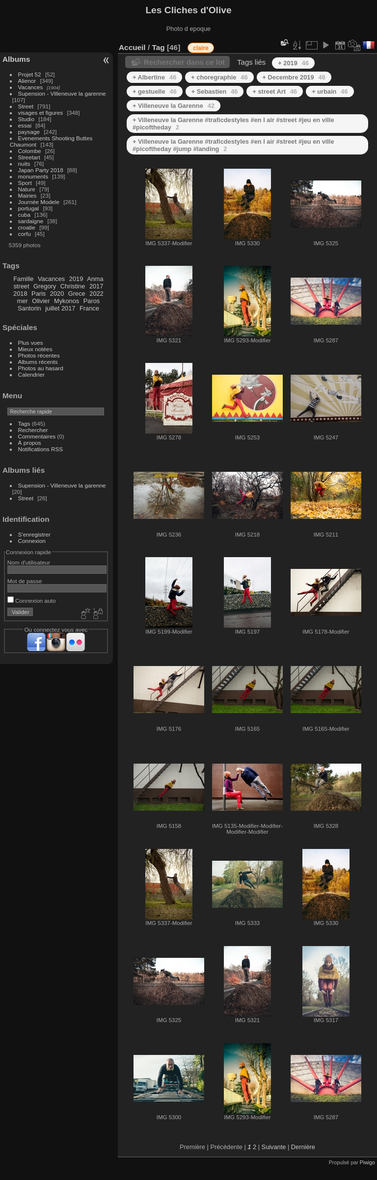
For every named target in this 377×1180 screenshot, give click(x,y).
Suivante (274, 1147)
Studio (26, 119)
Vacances (30, 87)
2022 (96, 293)
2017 (96, 286)
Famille (23, 278)
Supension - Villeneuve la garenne (62, 93)
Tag (158, 47)
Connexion (32, 541)
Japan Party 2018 (40, 170)
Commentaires (37, 436)
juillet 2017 (60, 308)
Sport (25, 183)
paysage (29, 131)
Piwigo (367, 1162)
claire (200, 48)
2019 (76, 278)
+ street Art (274, 91)
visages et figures (40, 112)
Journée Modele (38, 202)
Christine (72, 286)
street (21, 286)
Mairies (27, 195)
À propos (29, 442)
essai (24, 125)
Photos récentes (39, 355)
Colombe (29, 151)
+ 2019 (293, 63)
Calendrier (31, 374)
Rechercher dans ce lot (184, 62)
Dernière (303, 1147)
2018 (20, 293)
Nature (26, 189)
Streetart (29, 157)
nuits (24, 163)
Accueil (132, 47)
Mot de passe (24, 581)
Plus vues (30, 342)
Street (25, 106)
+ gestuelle (155, 91)
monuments (33, 176)
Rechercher (33, 430)
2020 (57, 293)
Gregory (44, 286)
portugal (28, 208)
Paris (38, 293)
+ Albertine (154, 77)
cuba (24, 214)
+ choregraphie (219, 77)
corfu (24, 234)
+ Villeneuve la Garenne (174, 105)
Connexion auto (31, 600)
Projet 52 (29, 74)
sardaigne (31, 221)
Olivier (41, 301)
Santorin (29, 308)
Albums (16, 59)
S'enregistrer (34, 534)
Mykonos (66, 301)
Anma (95, 278)
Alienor (27, 80)
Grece (76, 293)
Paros (91, 301)
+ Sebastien (214, 91)
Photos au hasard (40, 368)
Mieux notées (35, 349)
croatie (26, 227)
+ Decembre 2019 (294, 77)
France (89, 308)
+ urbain (330, 91)
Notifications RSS (40, 449)
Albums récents (38, 362)
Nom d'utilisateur (28, 562)
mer (22, 301)
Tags (24, 423)
